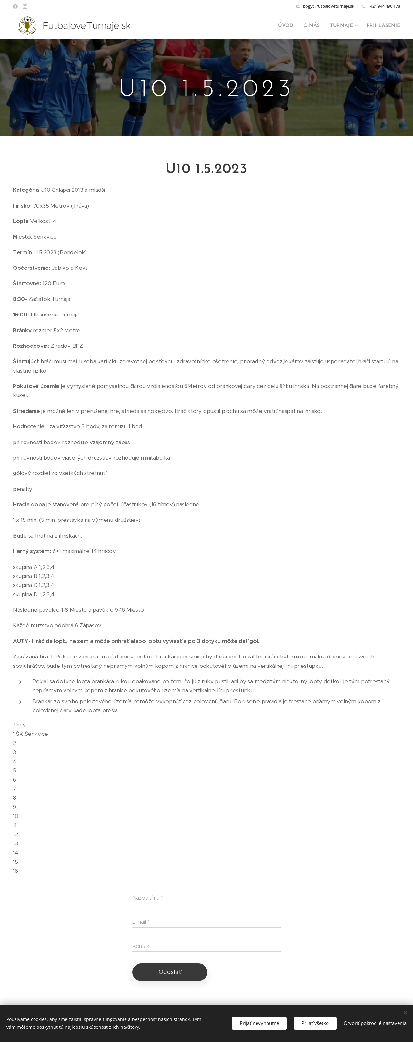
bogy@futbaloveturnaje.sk (328, 6)
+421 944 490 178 (384, 6)
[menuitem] (289, 26)
